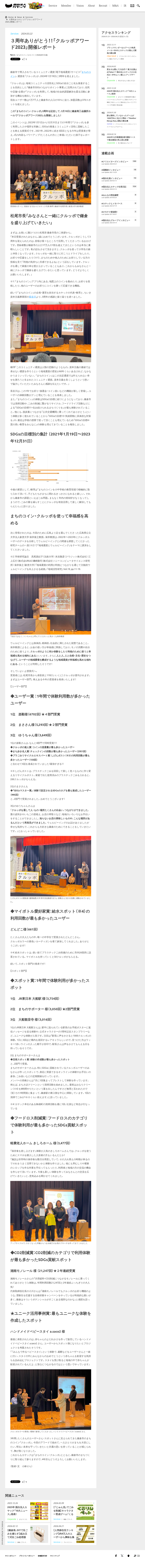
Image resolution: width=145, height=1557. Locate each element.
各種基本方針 (42, 1551)
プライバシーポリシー (27, 1551)
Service (53, 6)
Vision (80, 6)
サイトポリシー (10, 1551)
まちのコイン (22, 50)
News (19, 17)
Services (14, 29)
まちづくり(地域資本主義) (38, 50)
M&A (115, 6)
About (91, 6)
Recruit (103, 6)
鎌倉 (13, 50)
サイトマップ (55, 1551)
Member (66, 6)
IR (125, 6)
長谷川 (32, 292)
